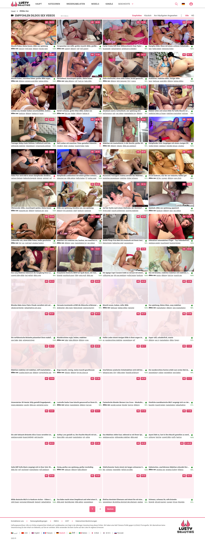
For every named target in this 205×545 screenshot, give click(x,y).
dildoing (35, 48)
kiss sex (67, 113)
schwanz (109, 469)
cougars (164, 178)
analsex (140, 502)
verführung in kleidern (128, 48)
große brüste (131, 275)
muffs (174, 437)
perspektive (168, 372)
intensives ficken (167, 48)
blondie (124, 405)
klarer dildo (61, 437)
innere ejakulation (17, 405)
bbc (104, 469)
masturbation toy (130, 113)
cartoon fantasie (17, 178)
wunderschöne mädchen (113, 340)
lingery (177, 340)
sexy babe (14, 340)
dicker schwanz (132, 178)
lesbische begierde (29, 178)
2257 (67, 521)
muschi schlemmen (118, 210)
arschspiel (25, 469)
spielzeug (162, 146)
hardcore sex (39, 210)
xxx (23, 243)
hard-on (179, 437)
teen (150, 48)
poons (158, 275)
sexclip (26, 405)
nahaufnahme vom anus (32, 308)
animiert (46, 178)
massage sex (23, 210)
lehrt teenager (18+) (124, 81)
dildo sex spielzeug (129, 146)
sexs (171, 210)
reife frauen (15, 502)
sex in (157, 340)
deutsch (38, 502)
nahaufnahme (116, 48)
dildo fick (14, 469)
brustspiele (107, 48)
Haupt (13, 11)
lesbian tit (35, 113)
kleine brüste (107, 243)
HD (192, 15)
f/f (86, 178)
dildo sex (90, 275)
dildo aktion (71, 178)
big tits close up (82, 372)
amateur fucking (38, 243)
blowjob (59, 275)
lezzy (150, 81)
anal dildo (163, 81)
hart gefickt (29, 275)
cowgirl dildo (166, 437)
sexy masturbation (179, 308)
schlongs (152, 437)
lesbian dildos (43, 81)
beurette (151, 405)
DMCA (56, 521)
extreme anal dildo (31, 81)
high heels (28, 48)
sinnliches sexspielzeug (111, 178)
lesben (73, 113)
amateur (71, 146)
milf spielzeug (44, 469)
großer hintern (153, 146)
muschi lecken (160, 405)
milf (78, 48)
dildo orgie (37, 275)
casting (67, 48)
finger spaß (107, 210)
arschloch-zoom (68, 275)
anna (46, 210)
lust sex (89, 405)
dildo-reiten (121, 372)
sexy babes (177, 372)
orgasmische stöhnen (43, 146)
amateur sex (160, 469)
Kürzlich (147, 15)
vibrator (119, 146)
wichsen (185, 113)
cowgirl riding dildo (17, 275)
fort (20, 243)
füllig (76, 275)
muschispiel (165, 243)
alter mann (69, 308)
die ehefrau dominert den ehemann (125, 502)
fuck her (158, 437)
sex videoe (120, 113)
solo (113, 113)
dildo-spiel (134, 437)
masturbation (161, 308)
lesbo (87, 146)
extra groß (82, 275)
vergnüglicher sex (45, 372)
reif (50, 178)
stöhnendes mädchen (122, 437)
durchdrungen (69, 502)
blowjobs (181, 502)
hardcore (22, 113)
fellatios (180, 469)
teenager (131, 308)
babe (66, 340)
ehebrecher (61, 308)
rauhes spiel (92, 178)
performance (107, 113)
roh (84, 437)
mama (133, 81)
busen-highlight (28, 437)
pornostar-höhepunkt (27, 502)
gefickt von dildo (127, 469)
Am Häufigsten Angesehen (165, 15)
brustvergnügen (175, 243)
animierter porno (42, 405)
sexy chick (177, 178)
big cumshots (68, 210)
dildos (172, 340)
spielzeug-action (108, 437)
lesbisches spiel (118, 243)
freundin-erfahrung (132, 372)
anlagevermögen (29, 340)
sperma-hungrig (88, 308)
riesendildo (117, 469)
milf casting (84, 48)
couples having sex (25, 372)
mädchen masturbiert (173, 113)
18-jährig (60, 146)
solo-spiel (68, 437)
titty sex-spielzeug (120, 275)
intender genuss (172, 146)
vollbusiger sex (108, 275)
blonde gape (43, 48)
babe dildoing (69, 81)
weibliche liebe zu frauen (157, 113)
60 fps (158, 178)
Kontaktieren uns (17, 521)
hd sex (175, 502)
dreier (66, 146)
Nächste (110, 509)
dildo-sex (33, 405)
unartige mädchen (132, 210)
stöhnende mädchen (18, 146)
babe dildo (88, 81)
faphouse (156, 81)
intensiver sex (62, 178)
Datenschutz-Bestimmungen (86, 521)
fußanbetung (30, 146)
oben (20, 340)
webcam (68, 469)
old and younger (160, 502)
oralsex (160, 372)
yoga (87, 340)
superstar (87, 210)
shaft (75, 210)
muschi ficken (79, 146)
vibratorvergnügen (17, 308)
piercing (22, 48)
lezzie (41, 113)
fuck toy (81, 81)
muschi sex (178, 275)
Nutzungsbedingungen (38, 521)
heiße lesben (156, 48)
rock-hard (28, 243)
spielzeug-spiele (154, 243)
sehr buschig (38, 437)
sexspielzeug (128, 243)
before (67, 405)
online (88, 437)
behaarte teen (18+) (110, 372)
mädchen (123, 178)
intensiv (39, 178)
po (104, 340)
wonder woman (116, 405)
